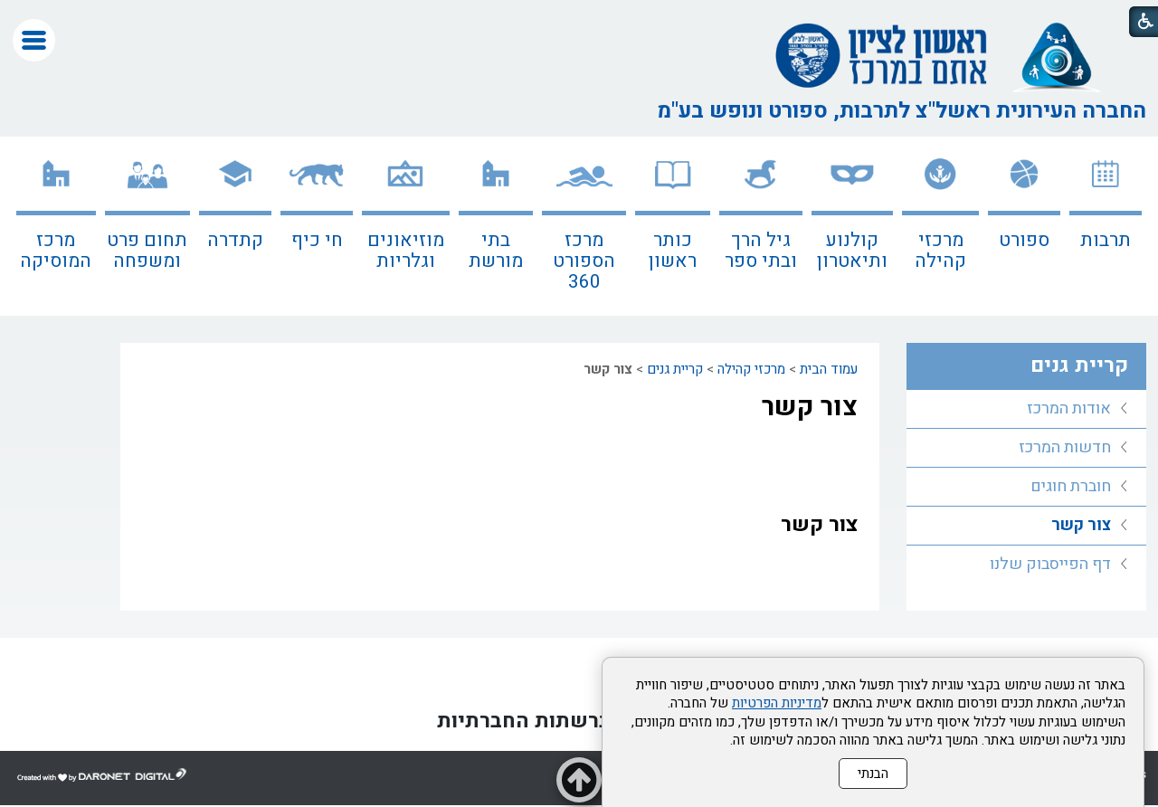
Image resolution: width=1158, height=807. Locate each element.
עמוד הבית (829, 369)
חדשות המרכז (1065, 447)
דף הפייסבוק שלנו (1050, 564)
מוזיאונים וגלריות (405, 250)
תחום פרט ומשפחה (147, 250)
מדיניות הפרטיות (776, 703)
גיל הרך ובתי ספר (761, 250)
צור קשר (810, 407)
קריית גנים (675, 369)
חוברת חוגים (1070, 486)
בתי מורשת (496, 250)
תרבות (1105, 240)
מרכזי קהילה (940, 250)
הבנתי (873, 773)
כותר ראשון (673, 250)
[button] (34, 40)
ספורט (1024, 240)
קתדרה (235, 240)
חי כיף (317, 240)
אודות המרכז (1069, 408)
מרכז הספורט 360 (584, 261)
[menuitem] (1105, 226)
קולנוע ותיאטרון (852, 250)
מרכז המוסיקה (55, 250)
